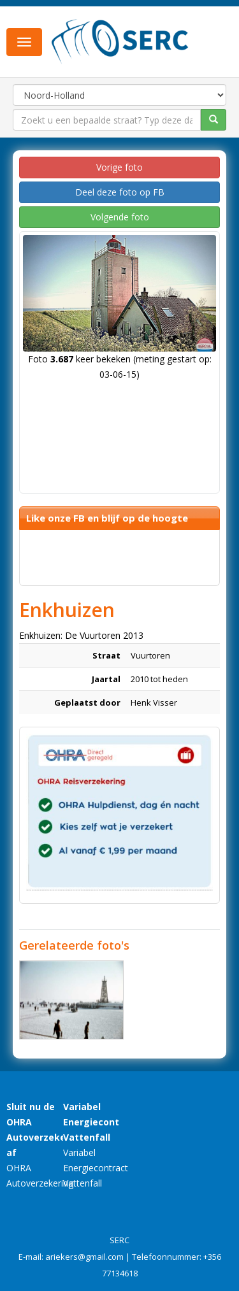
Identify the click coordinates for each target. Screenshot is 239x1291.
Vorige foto (119, 167)
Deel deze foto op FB (119, 192)
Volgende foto (120, 217)
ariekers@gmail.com (84, 1256)
